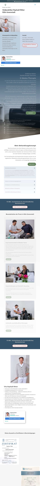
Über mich (32, 164)
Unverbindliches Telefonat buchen (29, 45)
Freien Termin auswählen (20, 207)
